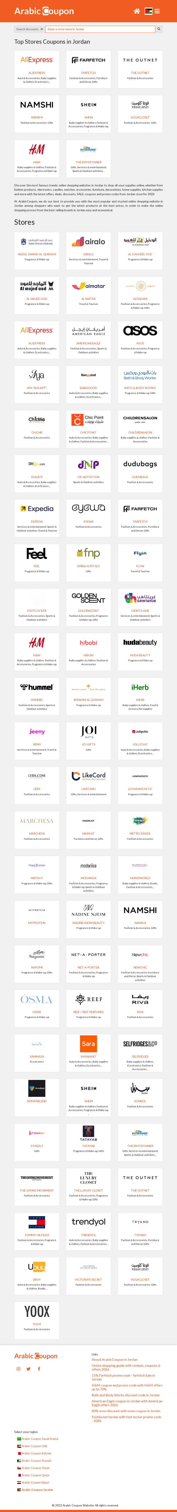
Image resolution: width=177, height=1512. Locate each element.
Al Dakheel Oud (140, 254)
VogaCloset (140, 117)
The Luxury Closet (88, 1190)
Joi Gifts (88, 744)
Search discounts (29, 29)
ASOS (140, 343)
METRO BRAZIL (140, 833)
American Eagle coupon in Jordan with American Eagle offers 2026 (127, 1403)
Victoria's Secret (88, 1279)
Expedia (37, 521)
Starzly (37, 1146)
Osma (37, 1012)
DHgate (37, 477)
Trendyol (88, 1235)
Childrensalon (140, 432)
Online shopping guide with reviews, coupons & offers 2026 (126, 1367)
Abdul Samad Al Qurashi (37, 254)
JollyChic (140, 744)
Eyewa (88, 521)
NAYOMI (37, 967)
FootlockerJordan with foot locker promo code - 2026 (126, 1419)
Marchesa (37, 833)
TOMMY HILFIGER (37, 1235)
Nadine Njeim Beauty (88, 923)
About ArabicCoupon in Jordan (115, 1359)
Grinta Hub (140, 610)
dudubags (140, 477)
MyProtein (36, 923)
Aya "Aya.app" (37, 388)
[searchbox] (100, 29)
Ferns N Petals (88, 566)
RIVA (140, 1012)
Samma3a (37, 1056)
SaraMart (89, 1056)
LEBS (37, 789)
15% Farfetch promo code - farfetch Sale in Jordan (123, 1377)
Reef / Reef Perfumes (88, 1012)
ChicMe (36, 432)
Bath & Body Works (140, 388)
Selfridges (140, 1056)
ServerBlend (37, 1101)
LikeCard (89, 789)
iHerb (140, 700)
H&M (36, 162)
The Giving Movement (37, 1190)
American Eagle (88, 343)
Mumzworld (140, 878)
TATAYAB (88, 1146)
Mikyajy (37, 878)
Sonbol (140, 1101)
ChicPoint (88, 432)
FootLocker (37, 610)
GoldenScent (88, 610)
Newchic (140, 967)
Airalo (88, 254)
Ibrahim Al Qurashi (89, 700)
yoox (37, 1324)
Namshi (37, 117)
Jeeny (37, 744)
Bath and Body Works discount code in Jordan (126, 1395)
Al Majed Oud (36, 299)
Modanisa (88, 878)
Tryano (140, 1235)
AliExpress (37, 73)
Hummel (37, 700)
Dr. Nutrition (88, 477)
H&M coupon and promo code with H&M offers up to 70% (127, 1387)
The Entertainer (89, 162)
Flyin (140, 566)
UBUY (37, 1279)
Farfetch (88, 73)
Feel (37, 566)
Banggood (88, 388)
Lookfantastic (140, 789)
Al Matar (88, 299)
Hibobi (89, 655)
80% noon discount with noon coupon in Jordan (126, 1411)
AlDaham (140, 299)
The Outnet (140, 73)
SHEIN (88, 117)
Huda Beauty (140, 655)
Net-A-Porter (88, 967)
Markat (88, 833)
